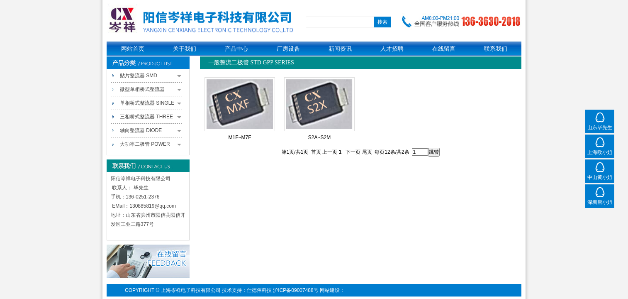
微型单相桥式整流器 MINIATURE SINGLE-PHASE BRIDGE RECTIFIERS (150, 91)
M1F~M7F (239, 137)
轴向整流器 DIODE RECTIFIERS (150, 132)
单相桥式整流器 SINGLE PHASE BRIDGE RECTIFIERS (150, 105)
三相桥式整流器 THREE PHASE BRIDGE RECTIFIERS (150, 119)
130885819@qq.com (152, 206)
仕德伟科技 (259, 290)
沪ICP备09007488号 (295, 290)
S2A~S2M (319, 137)
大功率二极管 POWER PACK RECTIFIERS (150, 146)
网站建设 (330, 290)
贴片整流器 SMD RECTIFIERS (150, 78)
